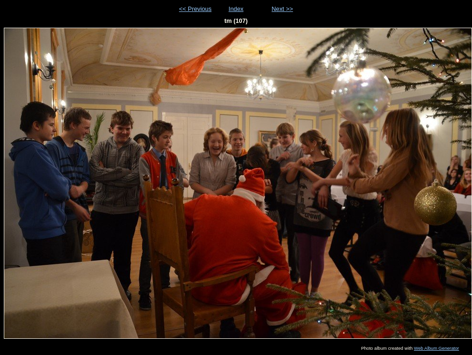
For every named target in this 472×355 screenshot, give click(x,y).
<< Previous (195, 8)
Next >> (282, 8)
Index (236, 8)
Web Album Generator (436, 348)
